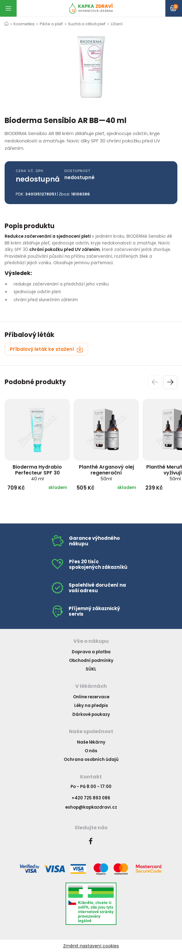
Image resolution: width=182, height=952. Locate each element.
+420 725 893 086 (91, 798)
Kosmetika (24, 24)
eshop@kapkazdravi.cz (91, 807)
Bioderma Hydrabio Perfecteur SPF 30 (37, 472)
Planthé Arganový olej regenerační (106, 472)
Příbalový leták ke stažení (46, 349)
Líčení (117, 24)
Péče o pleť (51, 24)
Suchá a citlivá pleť (87, 24)
